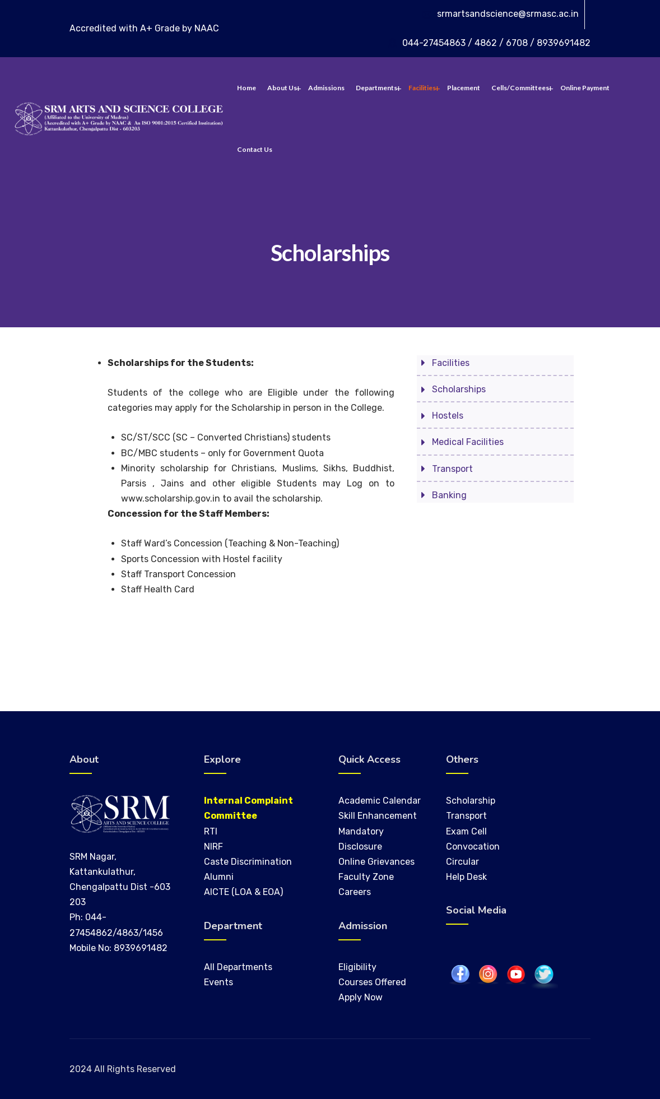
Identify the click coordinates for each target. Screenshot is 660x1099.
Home (246, 88)
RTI (210, 831)
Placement (463, 88)
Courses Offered (372, 982)
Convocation (473, 846)
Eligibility (357, 967)
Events (218, 982)
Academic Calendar (379, 800)
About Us (282, 88)
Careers (354, 892)
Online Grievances (376, 861)
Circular (462, 861)
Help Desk (466, 876)
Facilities (422, 88)
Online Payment (585, 88)
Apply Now (360, 997)
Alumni (219, 876)
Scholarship (470, 800)
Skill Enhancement (378, 815)
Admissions (326, 88)
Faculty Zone (366, 876)
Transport (466, 815)
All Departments (238, 967)
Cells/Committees (520, 88)
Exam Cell (466, 831)
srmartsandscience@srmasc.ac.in (508, 13)
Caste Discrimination (248, 861)
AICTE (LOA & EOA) (243, 892)
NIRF (213, 846)
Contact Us (254, 149)
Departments (376, 88)
